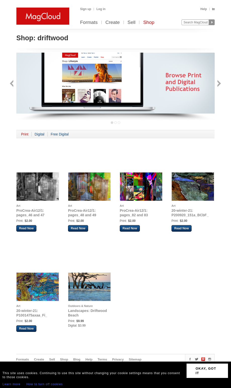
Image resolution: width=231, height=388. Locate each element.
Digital (39, 134)
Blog (76, 359)
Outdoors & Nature (80, 305)
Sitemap (135, 359)
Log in (100, 9)
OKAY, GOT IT (206, 371)
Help (203, 9)
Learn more (11, 384)
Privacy (118, 359)
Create (112, 22)
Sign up (85, 9)
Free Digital (60, 134)
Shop (148, 22)
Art (18, 205)
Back (12, 84)
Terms (102, 359)
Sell (132, 22)
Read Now (26, 228)
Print (24, 134)
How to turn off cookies (44, 384)
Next (218, 84)
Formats (89, 22)
